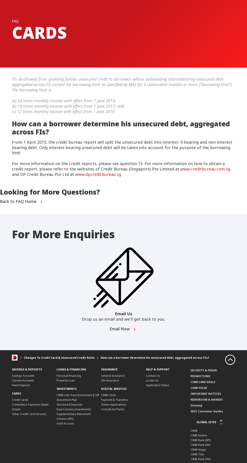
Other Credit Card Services (29, 414)
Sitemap (196, 405)
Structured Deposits (70, 404)
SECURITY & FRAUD (203, 370)
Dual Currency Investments (74, 409)
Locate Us (152, 380)
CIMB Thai (197, 454)
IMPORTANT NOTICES (205, 394)
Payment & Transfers (114, 400)
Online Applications (113, 404)
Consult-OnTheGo (113, 409)
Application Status (157, 385)
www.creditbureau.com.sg (205, 169)
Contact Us (153, 376)
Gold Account (65, 423)
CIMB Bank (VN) (200, 459)
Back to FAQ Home (21, 202)
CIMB (193, 431)
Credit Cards (20, 400)
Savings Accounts (23, 376)
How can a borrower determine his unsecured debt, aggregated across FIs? (155, 358)
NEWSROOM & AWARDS (206, 400)
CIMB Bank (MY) (200, 440)
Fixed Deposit (21, 385)
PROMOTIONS (200, 376)
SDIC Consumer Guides (206, 411)
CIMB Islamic (198, 435)
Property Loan (66, 380)
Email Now (123, 329)
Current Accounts (23, 380)
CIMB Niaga (198, 450)
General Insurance (113, 376)
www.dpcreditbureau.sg (98, 174)
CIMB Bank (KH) (200, 445)
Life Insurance (110, 380)
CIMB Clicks (108, 395)
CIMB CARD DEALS (202, 382)
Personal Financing (69, 376)
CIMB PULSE (198, 388)
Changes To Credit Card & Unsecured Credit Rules (59, 358)
